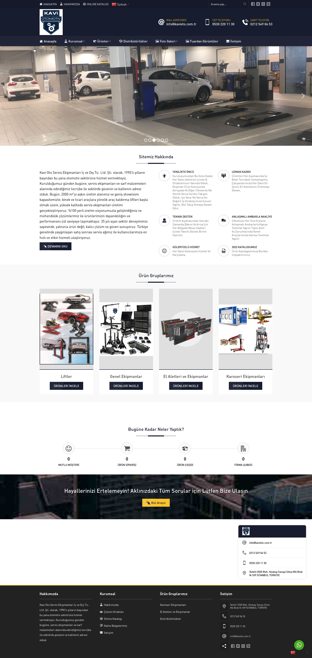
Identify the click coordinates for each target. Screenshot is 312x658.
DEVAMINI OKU (57, 246)
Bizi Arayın (158, 503)
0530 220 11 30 (223, 24)
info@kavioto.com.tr (181, 24)
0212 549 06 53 (261, 24)
